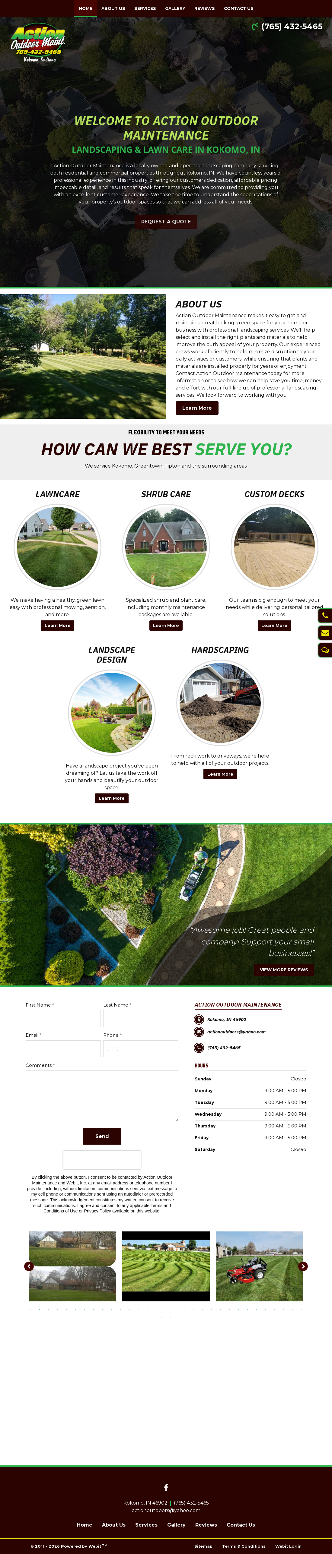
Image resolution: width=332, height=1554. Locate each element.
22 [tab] (220, 1309)
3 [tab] (48, 1309)
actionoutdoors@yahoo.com (166, 1510)
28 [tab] (275, 1309)
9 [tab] (103, 1309)
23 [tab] (229, 1309)
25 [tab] (247, 1309)
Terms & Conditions (244, 1546)
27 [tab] (266, 1309)
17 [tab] (175, 1309)
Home (88, 6)
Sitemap (203, 1546)
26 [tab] (257, 1309)
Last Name (115, 1005)
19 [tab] (193, 1309)
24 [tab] (238, 1309)
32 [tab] (161, 1317)
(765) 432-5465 (292, 26)
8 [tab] (94, 1309)
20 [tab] (202, 1309)
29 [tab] (284, 1309)
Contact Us (239, 8)
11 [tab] (121, 1309)
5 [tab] (66, 1309)
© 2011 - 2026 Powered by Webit (68, 1546)
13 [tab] (139, 1309)
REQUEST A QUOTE (166, 222)
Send (102, 1136)
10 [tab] (112, 1309)
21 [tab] (211, 1309)
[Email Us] (325, 633)
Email (32, 1035)
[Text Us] (325, 650)
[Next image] (303, 1266)
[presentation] (102, 1160)
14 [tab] (148, 1309)
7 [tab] (84, 1309)
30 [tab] (293, 1309)
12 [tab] (130, 1309)
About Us (113, 8)
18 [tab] (184, 1309)
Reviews (204, 8)
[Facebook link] (166, 1488)
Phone (111, 1035)
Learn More (197, 408)
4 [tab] (57, 1309)
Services (145, 8)
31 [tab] (302, 1309)
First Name (38, 1005)
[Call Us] (325, 615)
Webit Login (288, 1546)
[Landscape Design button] (112, 713)
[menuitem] (85, 8)
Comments (39, 1065)
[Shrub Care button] (166, 547)
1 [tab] (30, 1309)
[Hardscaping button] (220, 703)
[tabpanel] (72, 1266)
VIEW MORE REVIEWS (284, 969)
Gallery (175, 8)
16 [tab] (166, 1309)
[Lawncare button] (57, 547)
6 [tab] (75, 1309)
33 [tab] (171, 1317)
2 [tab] (39, 1309)
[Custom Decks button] (274, 547)
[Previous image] (29, 1266)
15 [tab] (157, 1309)
